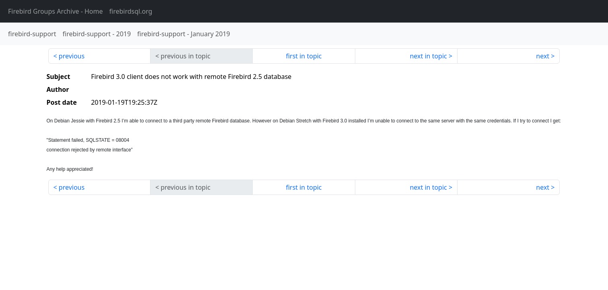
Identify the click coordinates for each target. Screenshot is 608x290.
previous (72, 56)
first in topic (304, 56)
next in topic (428, 56)
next (542, 56)
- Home (55, 11)
